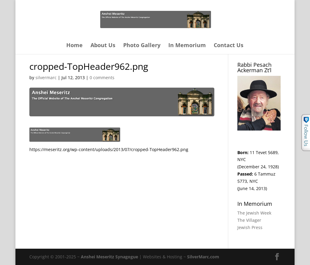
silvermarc (46, 77)
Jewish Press (249, 227)
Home (74, 46)
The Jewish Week (254, 213)
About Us (103, 46)
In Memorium (187, 46)
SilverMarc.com (203, 257)
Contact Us (228, 46)
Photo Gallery (141, 46)
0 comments (102, 77)
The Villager (249, 220)
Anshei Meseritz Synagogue (109, 257)
